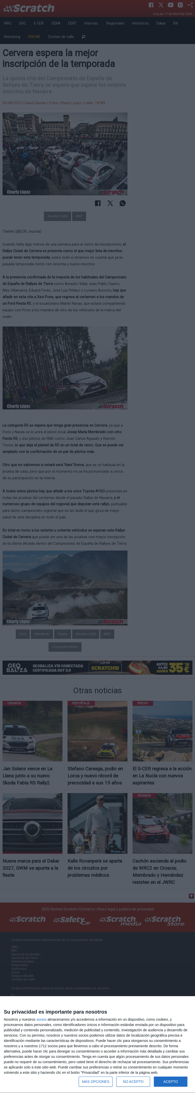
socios (41, 1019)
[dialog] (97, 1044)
